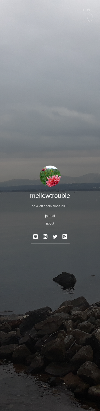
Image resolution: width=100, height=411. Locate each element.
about (50, 223)
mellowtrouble (50, 195)
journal (50, 216)
